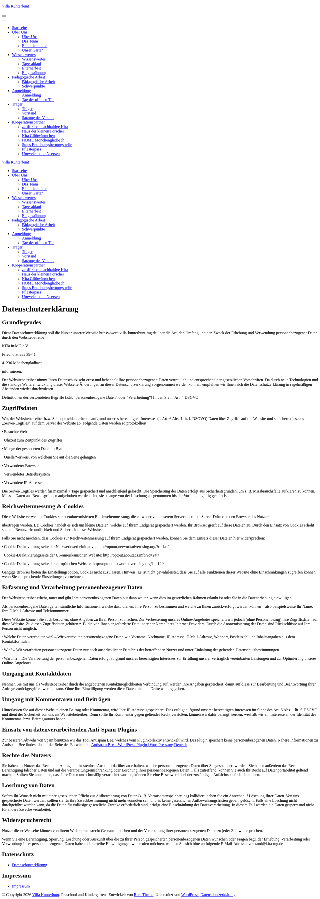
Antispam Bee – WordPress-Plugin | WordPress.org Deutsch (139, 744)
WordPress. (190, 894)
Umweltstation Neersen (41, 154)
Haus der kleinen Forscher (43, 131)
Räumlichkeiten (34, 46)
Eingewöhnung (34, 72)
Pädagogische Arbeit (28, 77)
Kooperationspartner (28, 122)
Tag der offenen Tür (38, 100)
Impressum (21, 886)
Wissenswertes (24, 54)
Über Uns (20, 32)
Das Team (30, 41)
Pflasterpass (31, 149)
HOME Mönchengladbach (43, 140)
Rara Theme (144, 894)
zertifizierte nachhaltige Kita (45, 126)
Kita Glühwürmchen (38, 136)
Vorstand (29, 113)
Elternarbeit (31, 68)
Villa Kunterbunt (15, 6)
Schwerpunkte (33, 86)
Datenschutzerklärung (29, 865)
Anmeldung (21, 90)
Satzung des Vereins (38, 118)
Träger (17, 104)
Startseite (19, 28)
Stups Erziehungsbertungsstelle (47, 144)
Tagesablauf (31, 64)
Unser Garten (33, 50)
